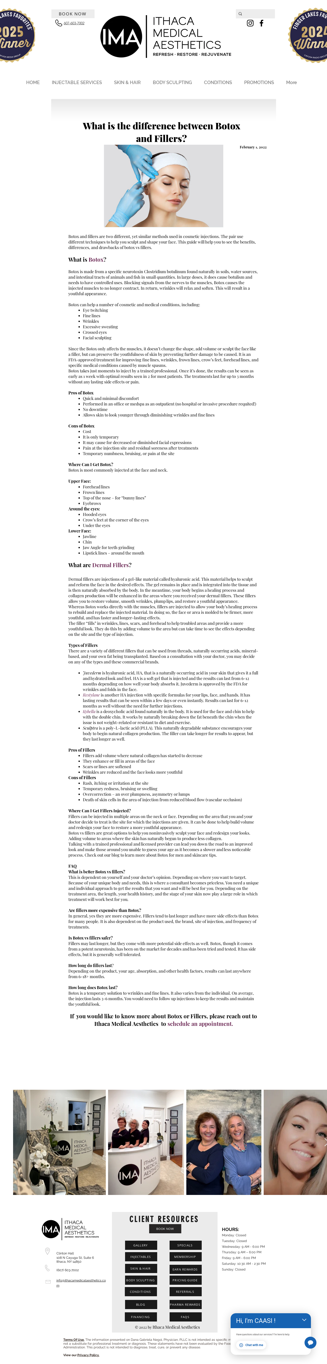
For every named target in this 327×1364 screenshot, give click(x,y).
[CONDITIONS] (141, 1291)
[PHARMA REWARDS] (186, 1304)
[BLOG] (141, 1304)
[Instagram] (250, 23)
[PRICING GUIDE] (186, 1280)
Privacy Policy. (88, 1355)
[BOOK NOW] (73, 13)
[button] (79, 81)
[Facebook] (261, 23)
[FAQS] (186, 1317)
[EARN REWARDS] (186, 1269)
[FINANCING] (141, 1317)
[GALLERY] (141, 1245)
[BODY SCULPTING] (141, 1280)
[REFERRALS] (186, 1291)
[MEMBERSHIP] (186, 1256)
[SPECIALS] (186, 1245)
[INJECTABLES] (141, 1256)
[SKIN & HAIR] (141, 1268)
